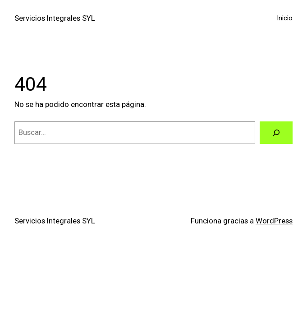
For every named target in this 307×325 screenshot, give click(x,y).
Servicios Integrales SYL (54, 18)
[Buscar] (276, 132)
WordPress (274, 220)
